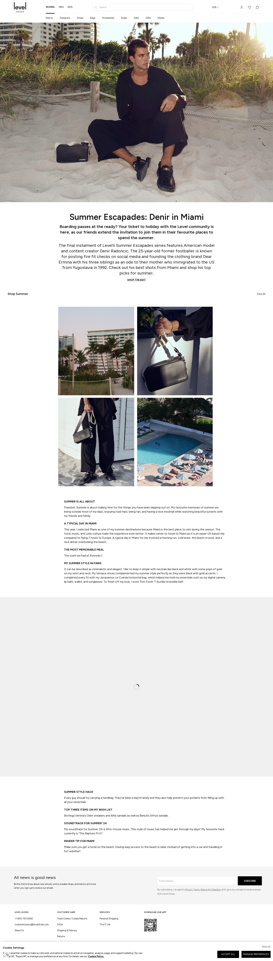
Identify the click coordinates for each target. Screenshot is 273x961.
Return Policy (72, 954)
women (50, 7)
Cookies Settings (87, 954)
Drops (124, 18)
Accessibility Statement (149, 954)
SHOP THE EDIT (136, 279)
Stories (161, 18)
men (61, 7)
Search (100, 7)
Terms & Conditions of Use (27, 954)
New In (49, 18)
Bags (92, 18)
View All (261, 293)
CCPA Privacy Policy (127, 954)
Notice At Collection (211, 889)
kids (70, 7)
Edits (136, 18)
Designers (65, 18)
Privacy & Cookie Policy (106, 954)
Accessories (108, 18)
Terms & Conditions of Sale (53, 954)
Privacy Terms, (193, 889)
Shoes (80, 18)
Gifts (148, 18)
